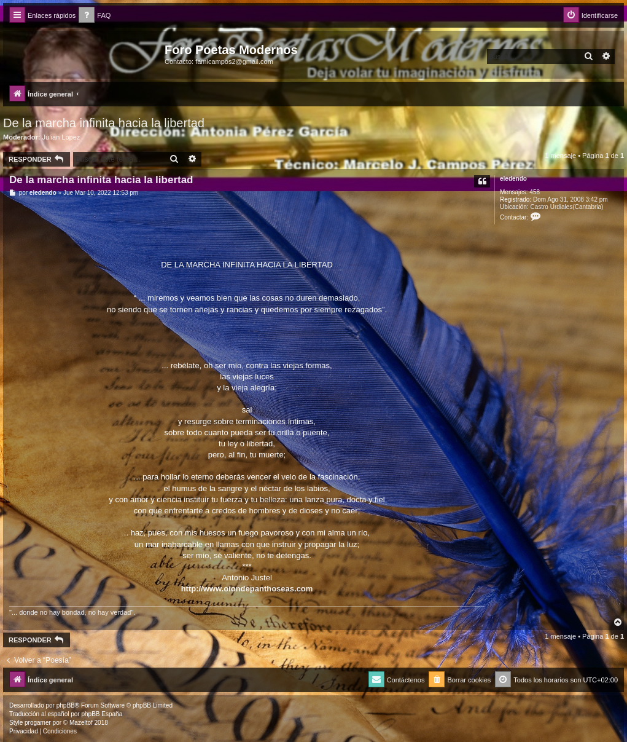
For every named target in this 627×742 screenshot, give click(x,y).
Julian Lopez (61, 137)
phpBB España (101, 714)
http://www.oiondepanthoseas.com (247, 588)
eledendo (513, 178)
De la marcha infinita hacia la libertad (103, 123)
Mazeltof (81, 722)
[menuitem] (95, 16)
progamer (38, 722)
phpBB (65, 705)
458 (534, 192)
